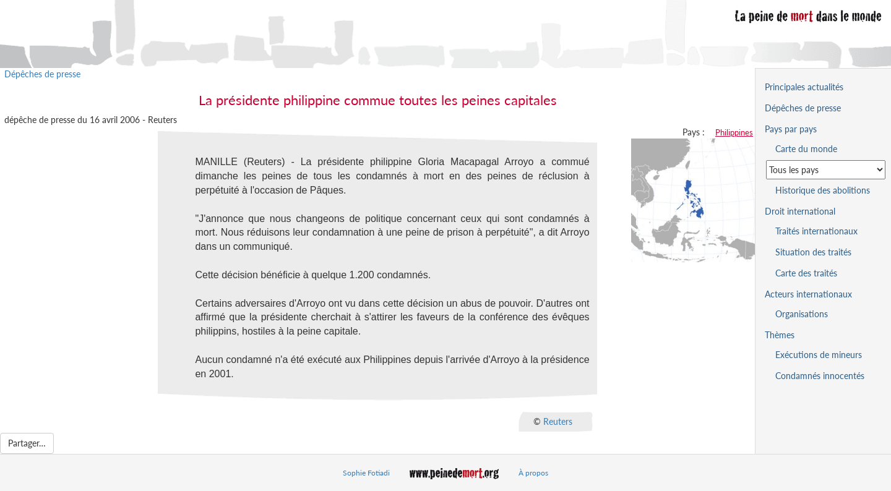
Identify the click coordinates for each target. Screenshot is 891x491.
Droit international (800, 211)
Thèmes (779, 335)
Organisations (801, 314)
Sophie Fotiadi (366, 472)
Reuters (557, 421)
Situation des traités (813, 252)
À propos (533, 472)
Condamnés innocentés (819, 375)
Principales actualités (804, 87)
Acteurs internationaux (808, 294)
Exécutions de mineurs (818, 354)
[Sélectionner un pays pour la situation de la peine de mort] (825, 169)
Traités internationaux (816, 231)
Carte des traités (806, 273)
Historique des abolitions (822, 190)
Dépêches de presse (42, 74)
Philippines (734, 132)
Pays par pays (791, 129)
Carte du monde (806, 148)
